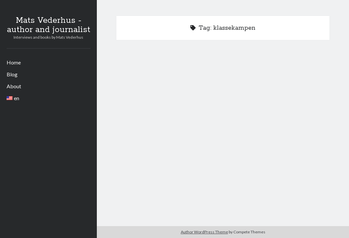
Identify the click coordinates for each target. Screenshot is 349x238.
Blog (12, 74)
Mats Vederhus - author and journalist (48, 25)
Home (14, 62)
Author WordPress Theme (204, 231)
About (14, 86)
